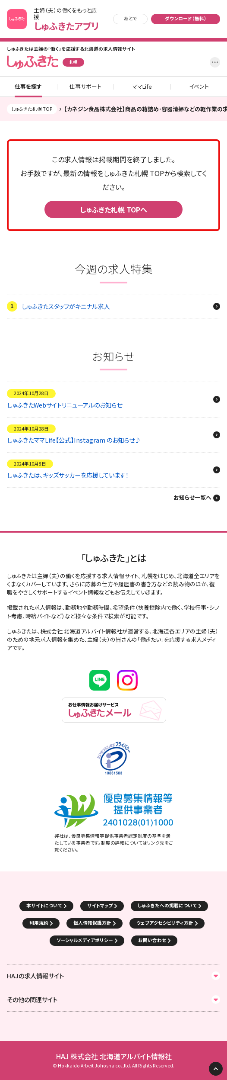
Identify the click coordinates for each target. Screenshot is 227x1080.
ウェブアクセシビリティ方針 (164, 922)
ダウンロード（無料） (186, 18)
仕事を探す (28, 87)
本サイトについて (44, 905)
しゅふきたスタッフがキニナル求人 (66, 306)
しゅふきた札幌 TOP (32, 109)
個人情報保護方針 (92, 922)
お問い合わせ (152, 940)
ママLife (142, 87)
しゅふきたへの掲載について (167, 905)
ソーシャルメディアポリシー (85, 940)
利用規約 (38, 922)
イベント (199, 87)
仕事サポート (85, 87)
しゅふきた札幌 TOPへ (113, 209)
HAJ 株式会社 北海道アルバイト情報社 (114, 1056)
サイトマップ (100, 905)
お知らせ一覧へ (192, 498)
